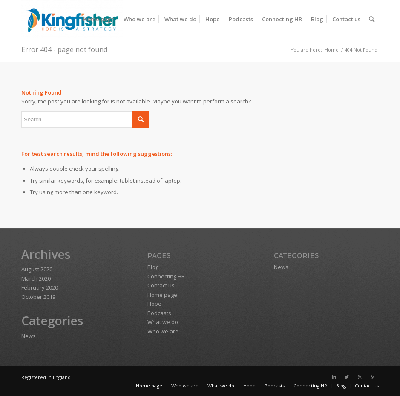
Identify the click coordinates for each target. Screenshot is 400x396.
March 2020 (36, 278)
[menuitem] (99, 19)
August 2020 (36, 269)
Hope (154, 303)
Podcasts (159, 313)
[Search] (372, 19)
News (28, 336)
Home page (162, 294)
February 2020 (39, 287)
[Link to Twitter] (346, 376)
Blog (152, 267)
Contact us (161, 285)
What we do (162, 322)
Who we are (162, 331)
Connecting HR (166, 276)
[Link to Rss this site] (359, 376)
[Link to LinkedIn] (334, 376)
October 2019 (38, 297)
